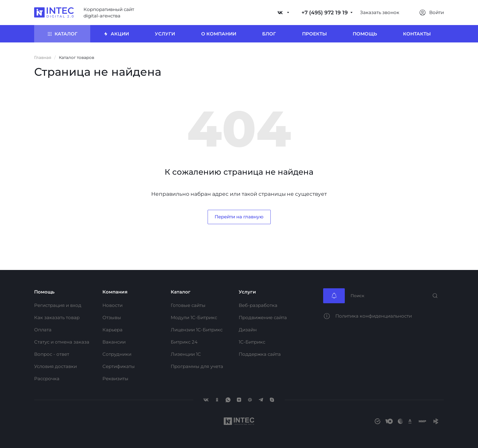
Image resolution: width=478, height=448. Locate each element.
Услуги (247, 292)
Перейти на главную (239, 217)
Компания (114, 292)
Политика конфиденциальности (373, 316)
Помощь (44, 292)
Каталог (181, 292)
